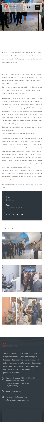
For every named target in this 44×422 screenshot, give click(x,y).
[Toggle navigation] (37, 7)
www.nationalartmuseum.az (16, 397)
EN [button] (28, 7)
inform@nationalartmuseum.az (17, 401)
